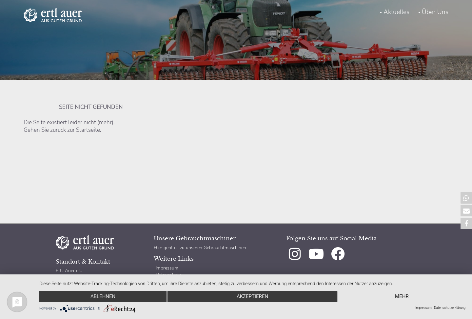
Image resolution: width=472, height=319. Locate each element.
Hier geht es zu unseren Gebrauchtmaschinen (200, 247)
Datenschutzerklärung (449, 307)
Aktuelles (396, 12)
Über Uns (435, 12)
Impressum (167, 268)
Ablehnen (102, 296)
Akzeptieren (252, 296)
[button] (466, 198)
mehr (402, 296)
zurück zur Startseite (75, 130)
